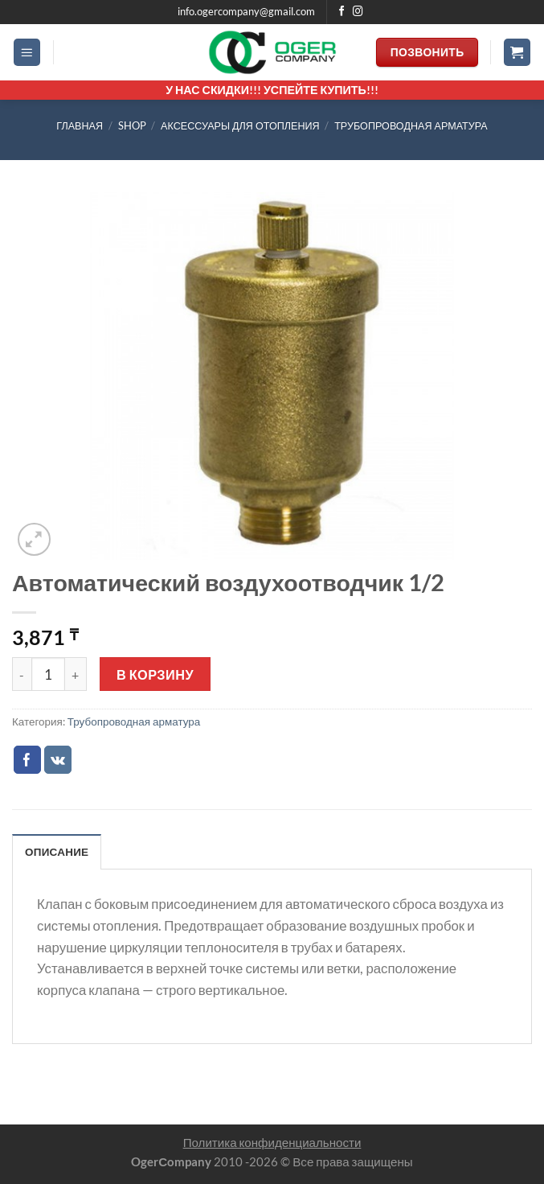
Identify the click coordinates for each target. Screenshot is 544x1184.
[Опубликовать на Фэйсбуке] (28, 760)
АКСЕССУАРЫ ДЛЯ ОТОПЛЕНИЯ (240, 126)
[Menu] (27, 52)
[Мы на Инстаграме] (358, 12)
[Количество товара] (48, 674)
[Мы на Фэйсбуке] (342, 12)
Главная (79, 126)
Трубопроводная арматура (411, 126)
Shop (132, 126)
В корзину (155, 674)
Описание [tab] (56, 851)
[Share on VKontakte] (58, 760)
